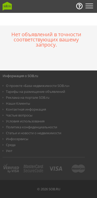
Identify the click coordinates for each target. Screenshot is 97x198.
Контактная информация (26, 109)
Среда (10, 144)
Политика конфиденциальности (31, 127)
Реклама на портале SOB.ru (27, 97)
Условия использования (25, 121)
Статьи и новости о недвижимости (33, 133)
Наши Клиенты (18, 103)
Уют (9, 150)
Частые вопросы (19, 115)
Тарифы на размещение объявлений (35, 91)
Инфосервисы (17, 139)
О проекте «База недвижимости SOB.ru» (37, 85)
